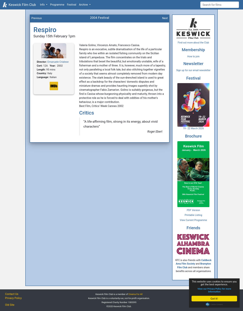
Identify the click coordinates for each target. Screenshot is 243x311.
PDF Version (193, 210)
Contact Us (11, 294)
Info (42, 4)
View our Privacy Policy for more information (214, 290)
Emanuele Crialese (58, 61)
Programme (57, 4)
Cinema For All (135, 294)
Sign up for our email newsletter (193, 70)
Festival (71, 4)
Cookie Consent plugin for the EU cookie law (214, 304)
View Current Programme (193, 220)
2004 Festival (99, 18)
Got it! (214, 298)
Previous (36, 18)
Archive (84, 4)
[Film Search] (219, 5)
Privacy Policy (13, 298)
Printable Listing (193, 215)
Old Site (9, 304)
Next (165, 18)
